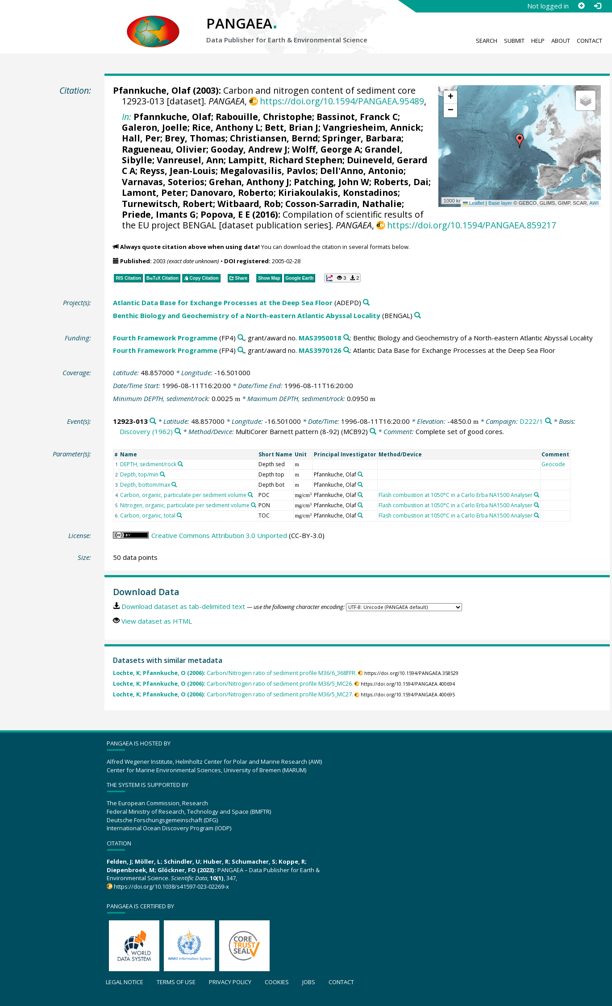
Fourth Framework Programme (165, 337)
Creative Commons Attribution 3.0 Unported (219, 535)
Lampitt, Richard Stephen (285, 160)
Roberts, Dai (401, 182)
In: (126, 117)
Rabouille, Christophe (264, 117)
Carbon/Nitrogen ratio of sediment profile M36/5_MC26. (233, 683)
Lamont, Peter (154, 192)
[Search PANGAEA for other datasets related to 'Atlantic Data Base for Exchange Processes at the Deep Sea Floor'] (366, 302)
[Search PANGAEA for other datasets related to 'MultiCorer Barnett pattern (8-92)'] (373, 431)
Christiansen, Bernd (274, 138)
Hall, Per (141, 138)
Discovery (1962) (146, 431)
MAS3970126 (320, 350)
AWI (594, 203)
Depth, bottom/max (145, 485)
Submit (514, 41)
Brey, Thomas (195, 138)
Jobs (308, 982)
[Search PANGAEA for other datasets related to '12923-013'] (153, 421)
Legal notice (124, 982)
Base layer (500, 203)
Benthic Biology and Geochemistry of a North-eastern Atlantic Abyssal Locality (246, 315)
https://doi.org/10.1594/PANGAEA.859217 (471, 225)
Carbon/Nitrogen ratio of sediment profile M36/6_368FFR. (235, 673)
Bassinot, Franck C (357, 117)
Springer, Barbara (361, 138)
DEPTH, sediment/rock (148, 464)
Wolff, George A (326, 149)
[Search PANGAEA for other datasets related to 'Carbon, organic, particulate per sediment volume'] (250, 494)
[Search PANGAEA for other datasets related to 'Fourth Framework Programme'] (240, 338)
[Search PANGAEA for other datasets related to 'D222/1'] (548, 421)
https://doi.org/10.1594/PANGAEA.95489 (342, 101)
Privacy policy (230, 982)
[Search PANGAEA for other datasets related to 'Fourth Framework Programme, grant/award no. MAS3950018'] (346, 338)
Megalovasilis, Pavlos (268, 171)
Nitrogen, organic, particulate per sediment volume (185, 505)
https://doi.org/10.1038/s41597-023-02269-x (171, 886)
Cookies (277, 982)
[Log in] (597, 5)
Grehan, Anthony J (249, 182)
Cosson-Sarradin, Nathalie (343, 204)
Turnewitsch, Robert (167, 204)
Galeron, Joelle (154, 127)
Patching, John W (331, 182)
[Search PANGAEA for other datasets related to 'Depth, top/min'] (162, 474)
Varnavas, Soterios (163, 182)
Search (486, 41)
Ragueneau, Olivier (164, 149)
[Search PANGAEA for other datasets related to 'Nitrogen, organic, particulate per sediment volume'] (253, 505)
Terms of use (176, 982)
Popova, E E (225, 214)
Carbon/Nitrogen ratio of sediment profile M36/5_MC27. (233, 694)
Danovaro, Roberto (232, 192)
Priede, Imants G (159, 214)
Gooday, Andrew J (249, 149)
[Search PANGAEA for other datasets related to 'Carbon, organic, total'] (179, 515)
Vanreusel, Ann (190, 160)
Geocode (553, 464)
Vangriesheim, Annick (372, 127)
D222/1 (531, 421)
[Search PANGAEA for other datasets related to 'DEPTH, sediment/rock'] (180, 464)
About (560, 41)
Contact (589, 41)
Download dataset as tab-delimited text (183, 606)
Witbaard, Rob (249, 204)
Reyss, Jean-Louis (178, 171)
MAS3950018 (320, 337)
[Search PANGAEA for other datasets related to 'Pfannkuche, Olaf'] (360, 474)
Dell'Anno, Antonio (362, 171)
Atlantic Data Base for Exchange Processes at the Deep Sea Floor (223, 302)
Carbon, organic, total (147, 515)
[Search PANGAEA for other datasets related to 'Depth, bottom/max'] (174, 484)
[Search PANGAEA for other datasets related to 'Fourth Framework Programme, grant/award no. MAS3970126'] (346, 350)
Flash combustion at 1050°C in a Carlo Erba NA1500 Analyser (456, 495)
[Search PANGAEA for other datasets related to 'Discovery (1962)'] (178, 431)
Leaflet (473, 203)
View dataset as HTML (156, 621)
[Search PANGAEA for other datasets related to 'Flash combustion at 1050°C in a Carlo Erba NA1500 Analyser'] (536, 494)
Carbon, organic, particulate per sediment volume (183, 495)
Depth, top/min (139, 474)
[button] (519, 141)
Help (538, 41)
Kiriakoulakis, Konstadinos (338, 192)
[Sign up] (581, 5)
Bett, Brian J (291, 127)
